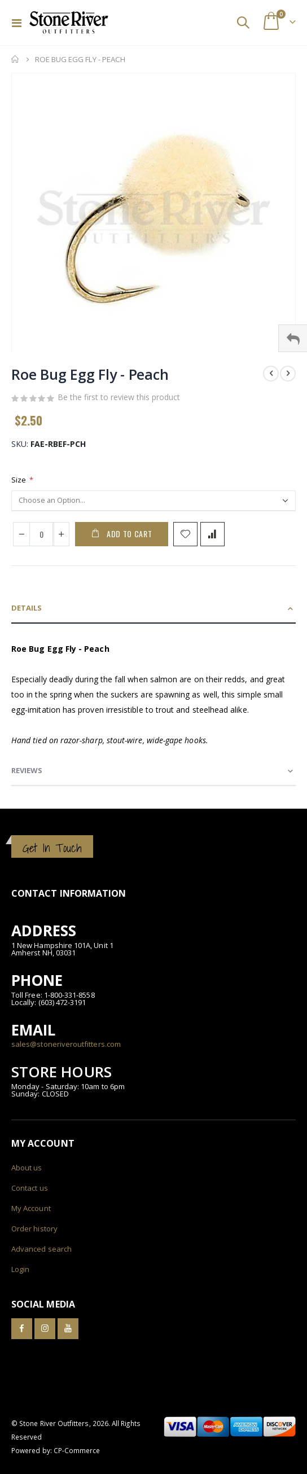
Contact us (29, 1188)
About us (26, 1167)
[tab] (153, 609)
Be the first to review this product (119, 397)
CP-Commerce (77, 1450)
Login (20, 1269)
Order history (34, 1228)
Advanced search (41, 1249)
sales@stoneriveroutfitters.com (66, 1044)
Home (15, 59)
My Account (31, 1208)
